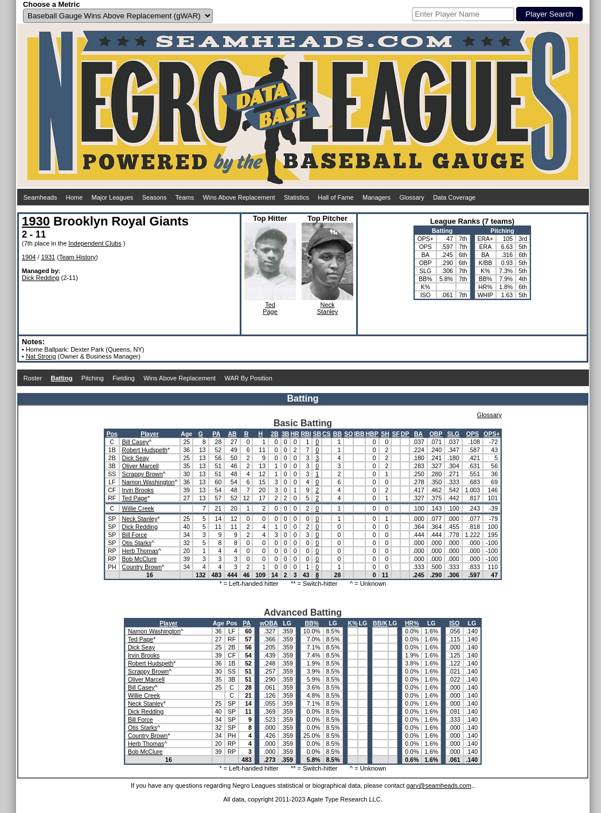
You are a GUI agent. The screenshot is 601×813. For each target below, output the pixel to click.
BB (337, 433)
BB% (312, 623)
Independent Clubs (94, 243)
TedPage (270, 308)
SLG (453, 433)
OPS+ (491, 433)
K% (353, 623)
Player (150, 433)
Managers (376, 197)
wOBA (269, 623)
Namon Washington (148, 482)
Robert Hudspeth (144, 449)
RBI (306, 433)
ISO (454, 623)
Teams (184, 197)
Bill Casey (135, 441)
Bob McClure (139, 558)
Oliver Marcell (140, 465)
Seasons (154, 197)
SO (348, 433)
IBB (359, 433)
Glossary (411, 197)
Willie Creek (138, 508)
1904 (29, 257)
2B (274, 433)
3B (285, 433)
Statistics (296, 197)
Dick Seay (135, 457)
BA (418, 433)
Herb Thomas (140, 550)
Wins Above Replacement (239, 197)
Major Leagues (113, 197)
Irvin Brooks (138, 490)
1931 (48, 257)
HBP (372, 433)
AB (232, 433)
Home (74, 197)
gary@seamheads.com (439, 785)
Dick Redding (40, 277)
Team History (77, 257)
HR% (412, 623)
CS (326, 433)
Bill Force (134, 534)
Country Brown (142, 566)
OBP (436, 433)
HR (295, 433)
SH (385, 433)
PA (217, 433)
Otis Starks (136, 542)
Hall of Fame (335, 197)
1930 (36, 221)
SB (317, 433)
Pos (112, 433)
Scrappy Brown (142, 473)
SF (395, 433)
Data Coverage (454, 197)
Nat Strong (41, 356)
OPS (472, 433)
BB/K (380, 623)
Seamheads (40, 197)
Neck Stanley (140, 518)
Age (186, 433)
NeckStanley (327, 308)
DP (405, 433)
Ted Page (134, 498)
